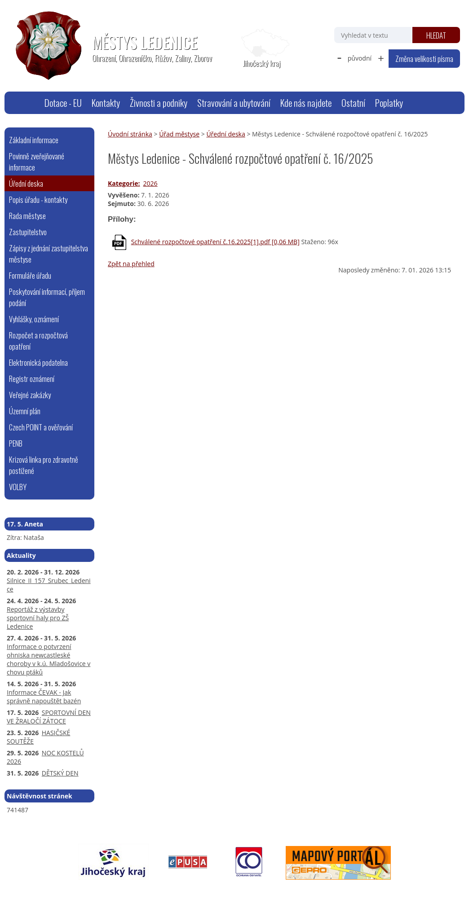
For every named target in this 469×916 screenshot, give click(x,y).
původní (360, 58)
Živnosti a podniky (158, 103)
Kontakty (106, 103)
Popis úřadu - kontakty (38, 199)
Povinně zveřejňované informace (36, 161)
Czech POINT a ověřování (41, 427)
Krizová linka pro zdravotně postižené (43, 465)
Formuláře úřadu (30, 275)
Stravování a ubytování (233, 103)
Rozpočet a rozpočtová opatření (38, 340)
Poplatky (389, 103)
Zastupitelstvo (28, 231)
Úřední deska (225, 134)
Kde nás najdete (306, 103)
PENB (15, 443)
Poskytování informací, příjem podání (47, 297)
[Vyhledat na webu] (373, 35)
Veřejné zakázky (30, 394)
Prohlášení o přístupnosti (211, 892)
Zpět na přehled (131, 263)
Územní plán (24, 410)
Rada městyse (27, 215)
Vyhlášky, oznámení (34, 318)
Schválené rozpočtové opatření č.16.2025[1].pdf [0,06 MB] (215, 241)
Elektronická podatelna (38, 362)
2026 (150, 183)
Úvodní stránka (28, 103)
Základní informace (33, 139)
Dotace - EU (63, 103)
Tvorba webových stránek (363, 892)
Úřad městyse (179, 134)
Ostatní (353, 103)
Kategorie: (124, 183)
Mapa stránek (151, 892)
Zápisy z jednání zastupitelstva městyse (48, 253)
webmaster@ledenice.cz (92, 892)
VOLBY (18, 486)
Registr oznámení (31, 378)
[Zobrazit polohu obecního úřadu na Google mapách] (261, 48)
